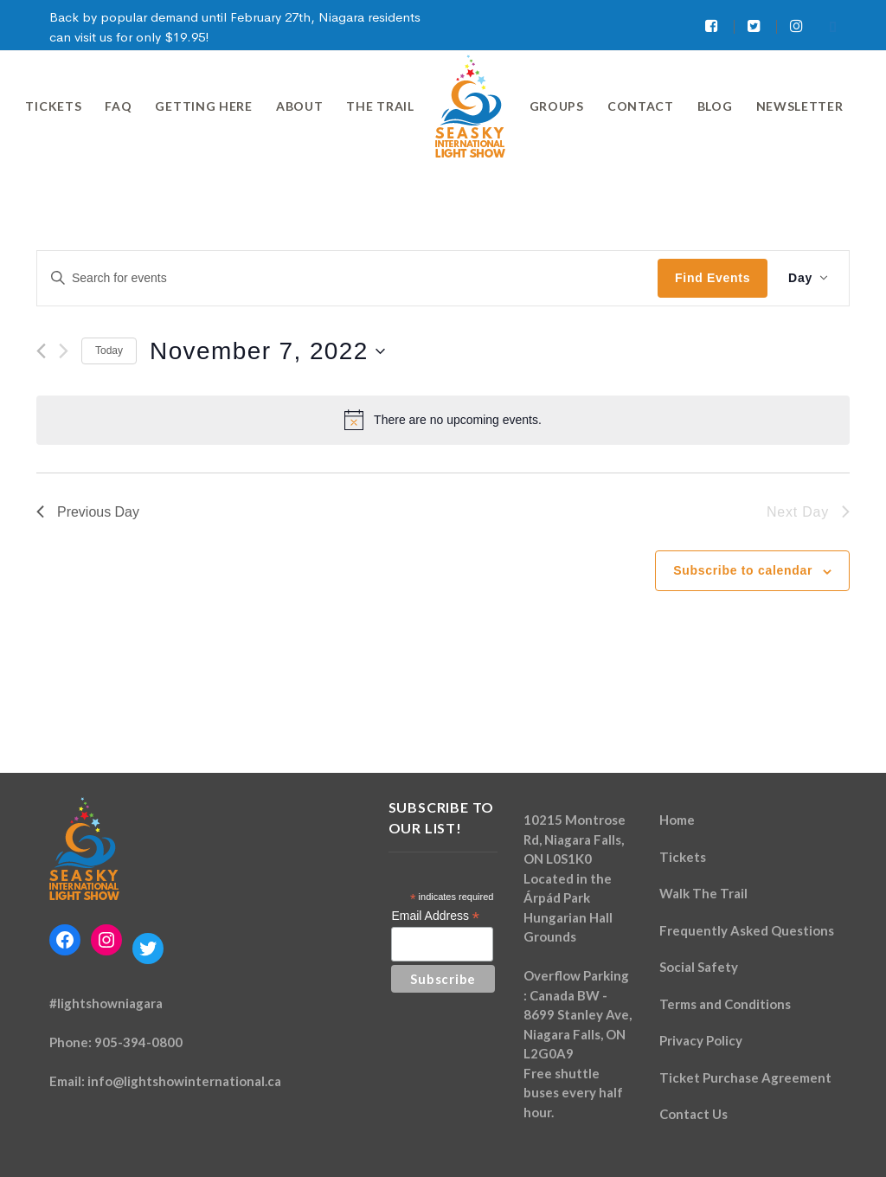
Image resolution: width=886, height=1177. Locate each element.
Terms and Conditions (725, 1004)
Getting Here (203, 106)
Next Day (808, 512)
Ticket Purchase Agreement (745, 1077)
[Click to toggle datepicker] (267, 351)
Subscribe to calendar (742, 570)
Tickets (53, 106)
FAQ (118, 106)
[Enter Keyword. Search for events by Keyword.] (347, 278)
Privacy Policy (700, 1040)
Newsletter (800, 106)
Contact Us (693, 1114)
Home (677, 819)
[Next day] (63, 351)
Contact (640, 106)
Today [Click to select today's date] (109, 350)
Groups (557, 106)
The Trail (380, 106)
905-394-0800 (138, 1042)
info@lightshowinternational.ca (184, 1081)
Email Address (435, 916)
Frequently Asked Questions (746, 930)
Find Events (712, 278)
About (300, 106)
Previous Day (87, 512)
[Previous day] (41, 351)
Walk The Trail (703, 893)
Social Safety (698, 966)
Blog (715, 106)
